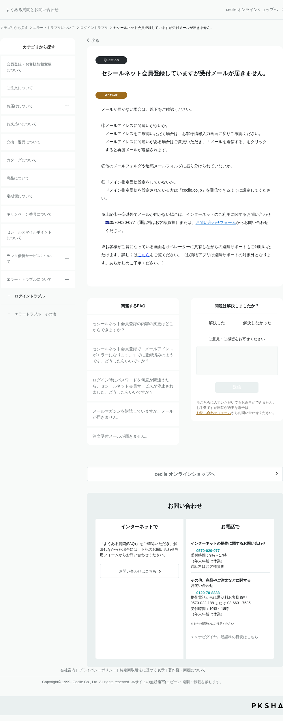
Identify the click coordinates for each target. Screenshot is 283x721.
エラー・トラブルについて (54, 28)
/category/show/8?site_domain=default (67, 107)
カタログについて (22, 160)
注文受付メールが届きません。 (121, 436)
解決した (217, 323)
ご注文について (20, 88)
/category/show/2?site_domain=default (67, 89)
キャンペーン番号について (29, 214)
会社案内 (67, 670)
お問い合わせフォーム (216, 222)
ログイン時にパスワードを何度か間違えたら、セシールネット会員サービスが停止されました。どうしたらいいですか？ (133, 386)
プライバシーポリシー (97, 670)
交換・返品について (23, 142)
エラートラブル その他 (35, 314)
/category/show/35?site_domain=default (67, 161)
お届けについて (20, 106)
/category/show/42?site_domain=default (67, 236)
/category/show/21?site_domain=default (67, 68)
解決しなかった (257, 323)
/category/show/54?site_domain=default (67, 260)
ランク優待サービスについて (29, 259)
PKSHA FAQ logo (267, 705)
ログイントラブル (94, 28)
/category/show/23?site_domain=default (67, 280)
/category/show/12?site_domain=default (67, 143)
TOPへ (274, 679)
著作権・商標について (187, 670)
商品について (18, 178)
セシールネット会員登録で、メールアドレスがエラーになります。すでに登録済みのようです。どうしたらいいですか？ (133, 355)
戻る (95, 40)
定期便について (20, 196)
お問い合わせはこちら (137, 571)
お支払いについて (22, 124)
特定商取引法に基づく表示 (142, 670)
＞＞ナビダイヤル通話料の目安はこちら (224, 637)
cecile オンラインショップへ (252, 9)
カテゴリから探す (14, 28)
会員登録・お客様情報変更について (29, 67)
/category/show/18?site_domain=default (67, 125)
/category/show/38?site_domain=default (67, 197)
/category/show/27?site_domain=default (67, 215)
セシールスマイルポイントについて (29, 235)
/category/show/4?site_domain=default (67, 179)
